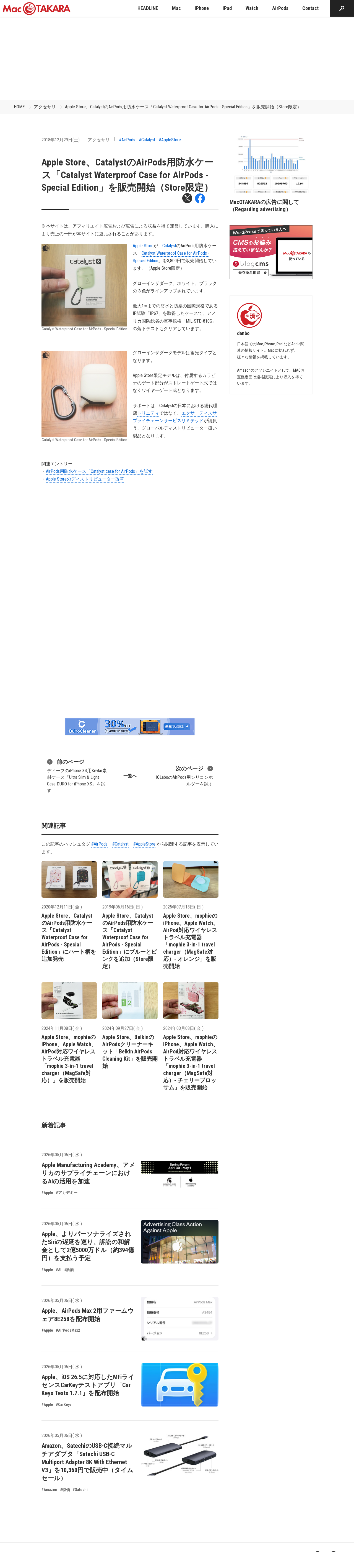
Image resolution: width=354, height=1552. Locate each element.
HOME (19, 106)
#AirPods (127, 139)
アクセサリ (45, 106)
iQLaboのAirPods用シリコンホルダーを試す (184, 775)
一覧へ (130, 775)
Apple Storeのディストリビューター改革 (85, 479)
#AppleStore (170, 139)
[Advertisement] (177, 58)
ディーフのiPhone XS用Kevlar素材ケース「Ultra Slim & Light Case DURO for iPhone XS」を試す (77, 775)
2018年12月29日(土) (60, 139)
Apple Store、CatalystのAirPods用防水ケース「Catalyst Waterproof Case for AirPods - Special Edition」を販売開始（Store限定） (183, 106)
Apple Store (143, 245)
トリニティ (148, 413)
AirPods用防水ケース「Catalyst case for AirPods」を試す (99, 471)
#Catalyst (147, 139)
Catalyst (169, 245)
